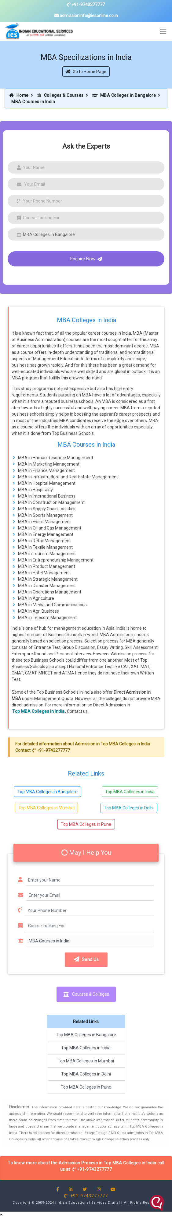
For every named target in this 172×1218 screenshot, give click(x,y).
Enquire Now (86, 259)
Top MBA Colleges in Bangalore (47, 791)
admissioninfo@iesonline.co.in (86, 15)
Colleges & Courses (60, 95)
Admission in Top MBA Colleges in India (112, 743)
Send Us (86, 959)
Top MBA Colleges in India (38, 711)
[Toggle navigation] (163, 31)
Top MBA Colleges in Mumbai (46, 807)
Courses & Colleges (86, 994)
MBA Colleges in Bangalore (124, 95)
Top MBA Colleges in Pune (86, 824)
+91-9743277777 (86, 4)
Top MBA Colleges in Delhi (129, 807)
